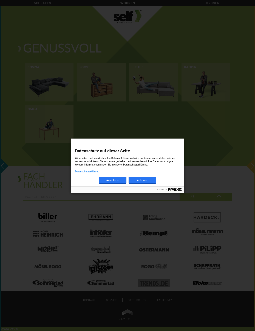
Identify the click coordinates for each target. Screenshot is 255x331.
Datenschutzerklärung (87, 171)
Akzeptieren (112, 180)
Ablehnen (142, 180)
